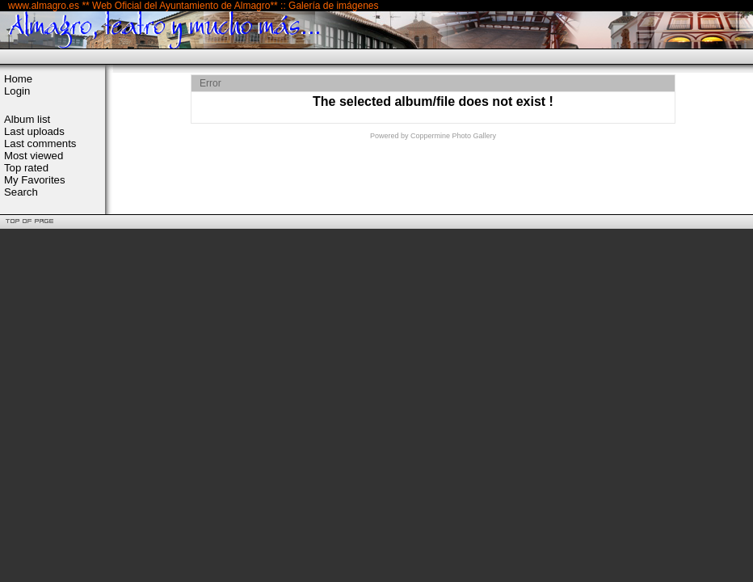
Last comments (40, 143)
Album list (27, 119)
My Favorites (34, 180)
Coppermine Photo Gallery (453, 136)
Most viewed (33, 156)
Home (18, 79)
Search (21, 192)
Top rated (26, 168)
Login (17, 91)
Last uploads (34, 131)
